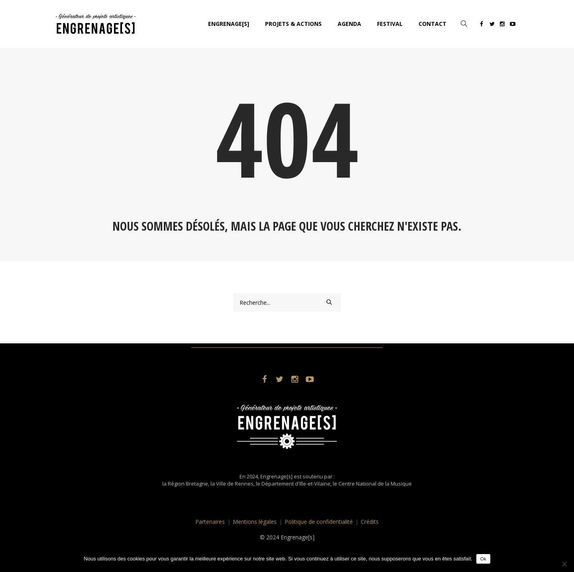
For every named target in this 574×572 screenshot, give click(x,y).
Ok (483, 558)
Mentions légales (255, 521)
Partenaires (210, 521)
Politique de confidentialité (319, 521)
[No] (564, 564)
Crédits (370, 521)
